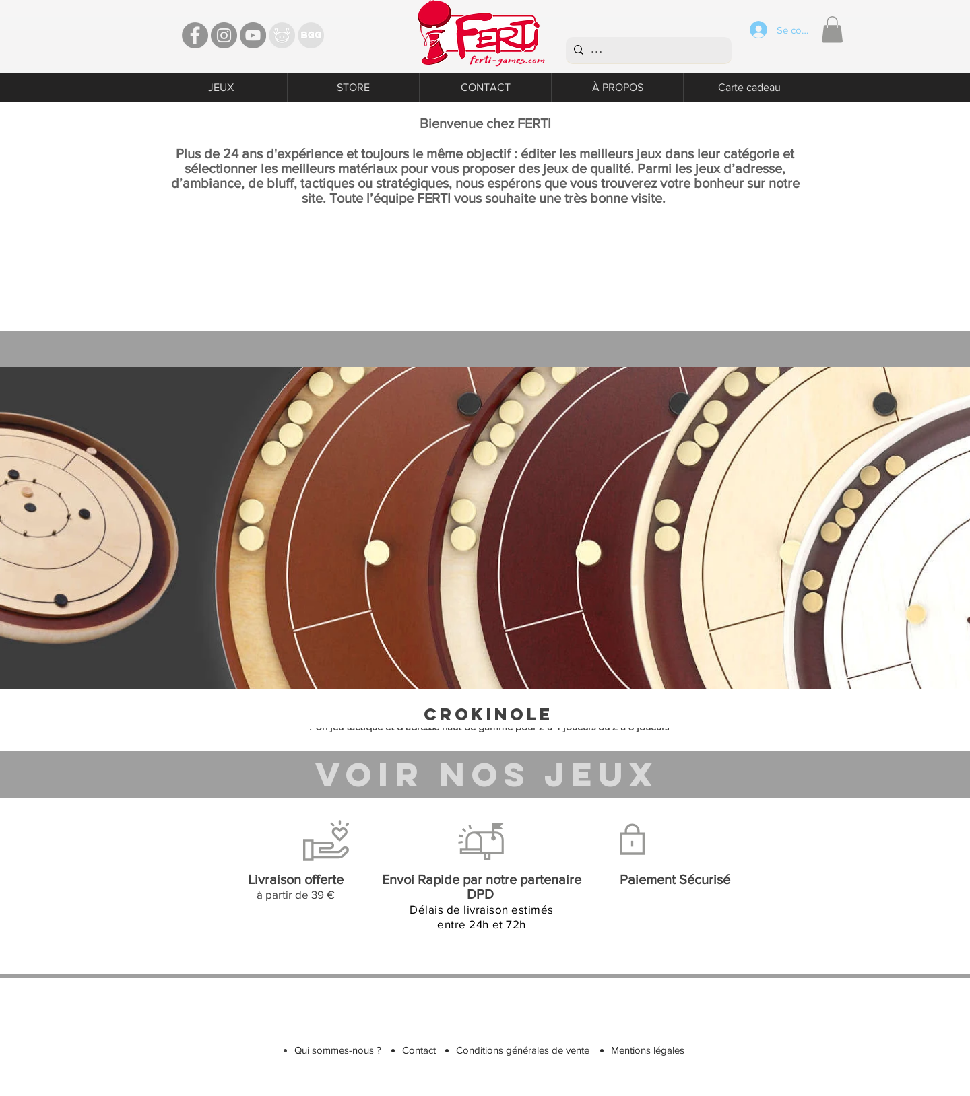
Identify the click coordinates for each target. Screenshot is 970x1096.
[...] (647, 50)
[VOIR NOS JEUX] (487, 774)
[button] (832, 29)
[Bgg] (311, 35)
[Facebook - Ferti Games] (195, 35)
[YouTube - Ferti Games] (253, 35)
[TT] (282, 35)
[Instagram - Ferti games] (224, 35)
